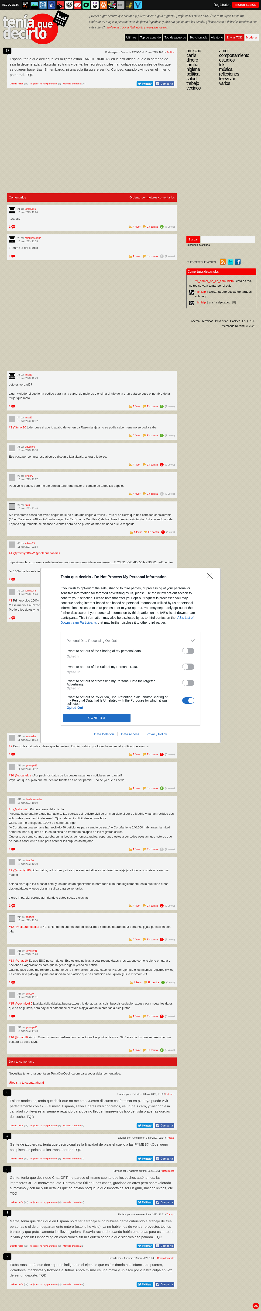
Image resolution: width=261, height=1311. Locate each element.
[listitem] (130, 640)
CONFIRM (97, 718)
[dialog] (130, 655)
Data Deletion (104, 734)
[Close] (211, 577)
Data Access (130, 734)
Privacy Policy (157, 734)
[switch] (188, 651)
